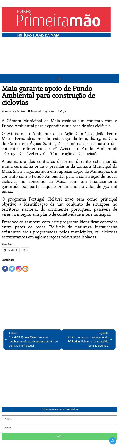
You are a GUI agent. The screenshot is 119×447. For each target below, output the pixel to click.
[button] (59, 78)
